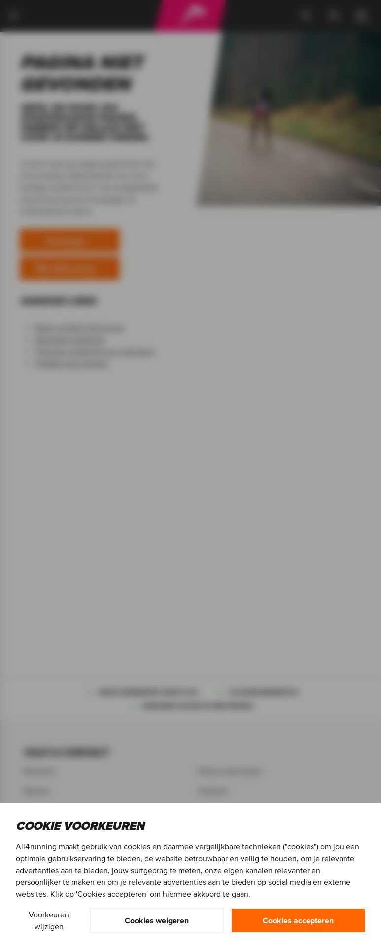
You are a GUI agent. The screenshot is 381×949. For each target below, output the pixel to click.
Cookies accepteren (298, 920)
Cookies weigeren (157, 920)
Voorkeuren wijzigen (49, 920)
